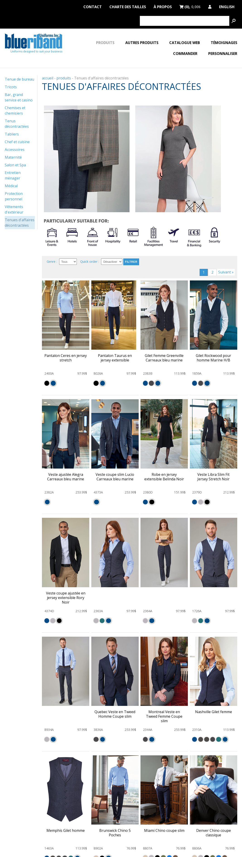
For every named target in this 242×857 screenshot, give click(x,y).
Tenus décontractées (17, 123)
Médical (11, 185)
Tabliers (12, 134)
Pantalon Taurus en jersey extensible (115, 358)
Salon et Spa (15, 164)
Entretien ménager (13, 175)
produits (63, 78)
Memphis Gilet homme (65, 830)
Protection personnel (14, 196)
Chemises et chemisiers (15, 110)
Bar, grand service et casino (19, 97)
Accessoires (14, 149)
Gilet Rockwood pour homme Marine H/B (213, 358)
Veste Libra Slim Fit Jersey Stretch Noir (213, 476)
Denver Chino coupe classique (213, 832)
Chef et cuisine (17, 141)
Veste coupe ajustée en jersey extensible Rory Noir (65, 598)
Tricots (11, 86)
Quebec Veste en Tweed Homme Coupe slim (114, 714)
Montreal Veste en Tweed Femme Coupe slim (164, 716)
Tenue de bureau (19, 79)
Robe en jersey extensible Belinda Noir (164, 476)
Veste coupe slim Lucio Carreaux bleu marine (115, 476)
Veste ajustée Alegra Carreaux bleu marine (65, 476)
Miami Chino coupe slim (164, 830)
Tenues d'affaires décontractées (19, 222)
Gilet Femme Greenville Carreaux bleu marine (164, 358)
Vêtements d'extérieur (14, 209)
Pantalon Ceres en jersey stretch (65, 358)
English (227, 6)
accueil (47, 78)
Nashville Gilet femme (213, 711)
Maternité (13, 157)
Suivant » (226, 272)
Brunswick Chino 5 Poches (115, 832)
